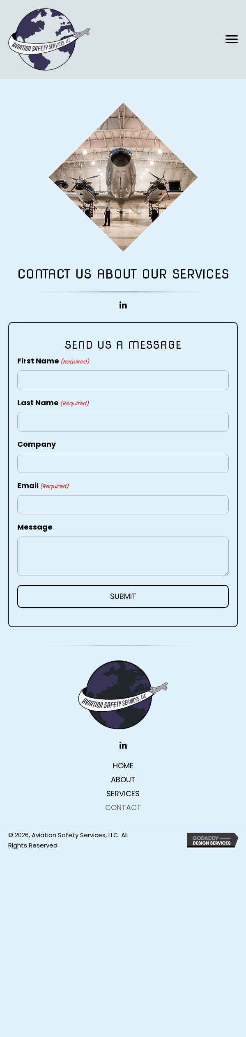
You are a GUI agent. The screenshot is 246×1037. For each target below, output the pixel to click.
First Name (53, 361)
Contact (123, 807)
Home (123, 766)
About (123, 779)
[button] (231, 39)
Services (123, 793)
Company (36, 444)
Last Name (53, 402)
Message (35, 527)
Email (43, 485)
